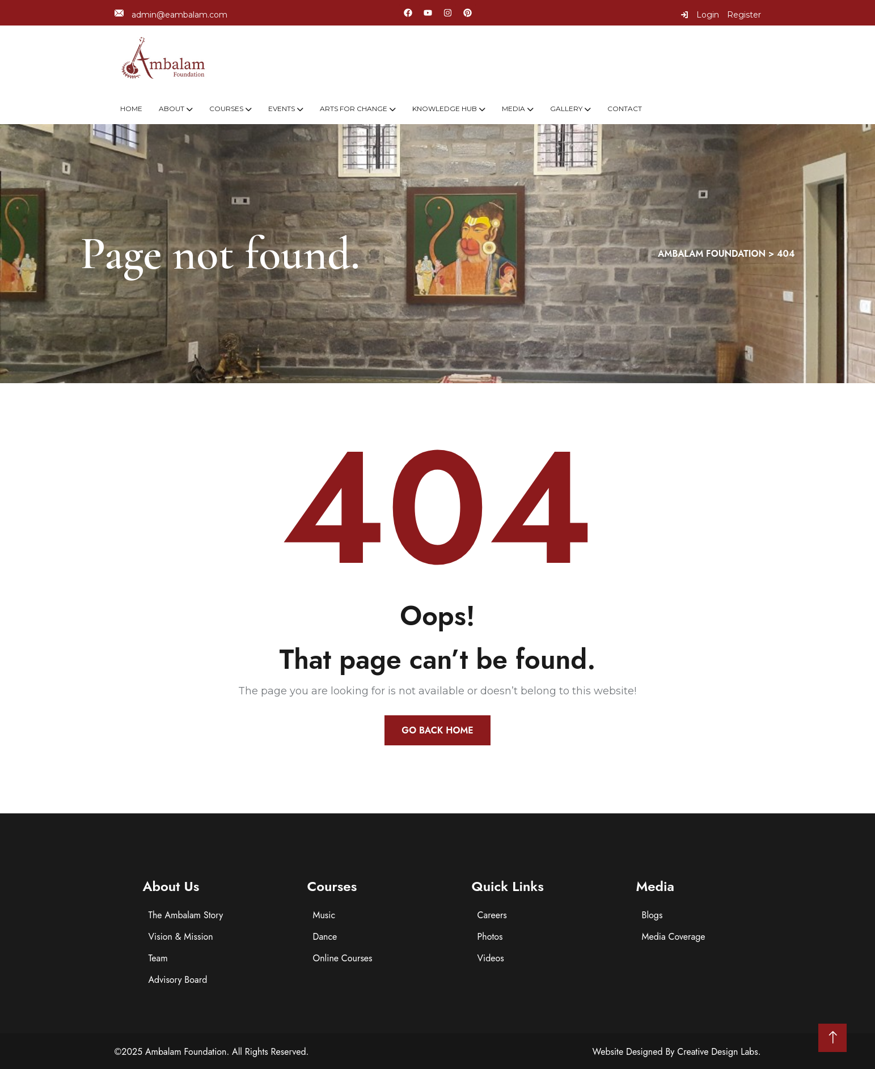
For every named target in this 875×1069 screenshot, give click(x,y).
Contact (624, 108)
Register (744, 15)
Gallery (566, 108)
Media (513, 108)
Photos (490, 936)
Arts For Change (353, 108)
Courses (226, 108)
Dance (325, 936)
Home (131, 108)
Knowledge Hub (444, 108)
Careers (492, 915)
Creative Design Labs (717, 1051)
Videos (490, 958)
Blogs (652, 915)
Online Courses (343, 958)
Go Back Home (437, 730)
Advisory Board (178, 979)
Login (699, 15)
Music (324, 915)
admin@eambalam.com (171, 14)
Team (158, 958)
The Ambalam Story (186, 915)
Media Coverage (673, 936)
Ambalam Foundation (186, 1051)
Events (281, 108)
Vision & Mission (181, 936)
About (171, 108)
